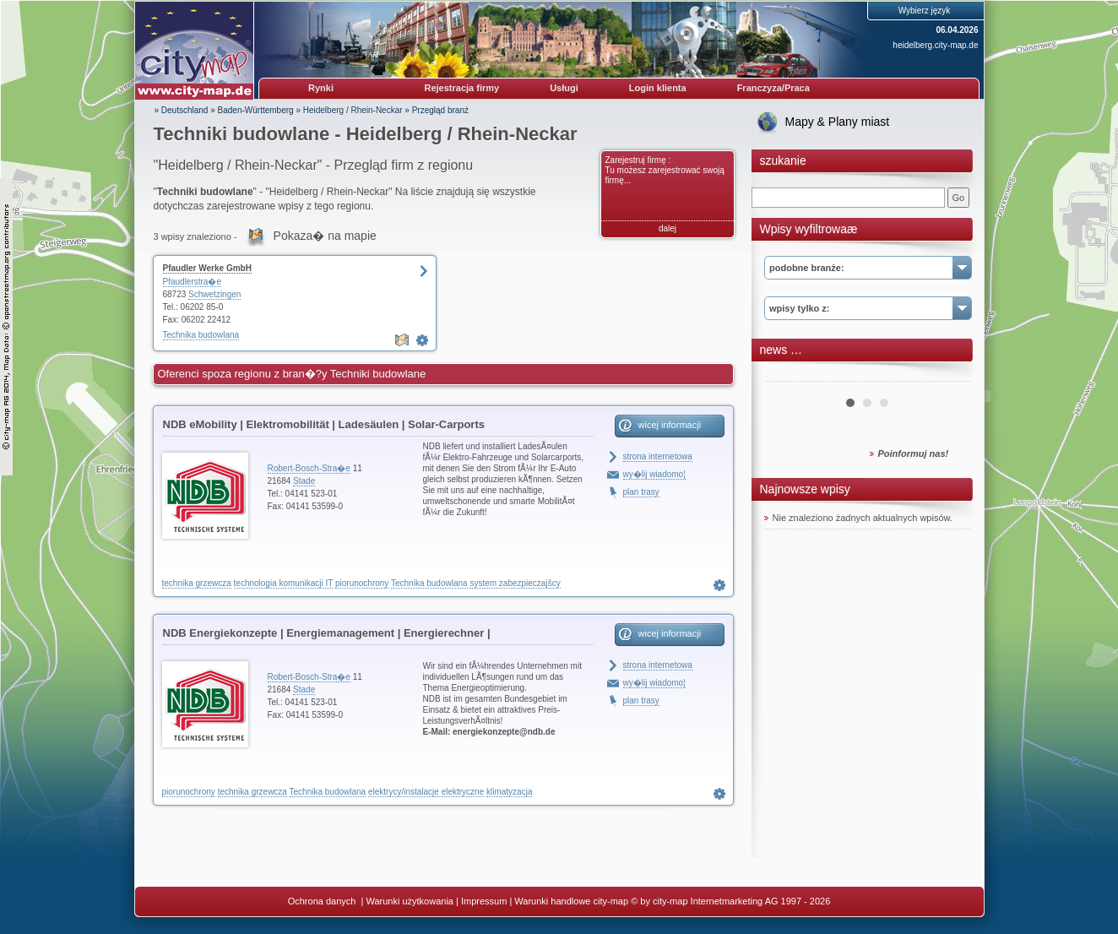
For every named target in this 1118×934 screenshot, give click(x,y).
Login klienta (658, 88)
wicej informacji (670, 425)
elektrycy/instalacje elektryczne (426, 791)
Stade (304, 481)
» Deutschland (182, 110)
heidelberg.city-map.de (935, 45)
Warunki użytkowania (409, 901)
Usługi (564, 88)
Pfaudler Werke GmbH (207, 268)
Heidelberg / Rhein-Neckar (353, 110)
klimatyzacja (509, 791)
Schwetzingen (214, 294)
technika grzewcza (196, 583)
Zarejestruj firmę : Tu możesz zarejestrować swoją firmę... (665, 170)
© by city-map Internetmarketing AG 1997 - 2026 (730, 901)
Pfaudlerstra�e (192, 281)
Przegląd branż (440, 110)
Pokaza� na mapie (325, 235)
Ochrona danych (323, 901)
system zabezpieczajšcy (514, 583)
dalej (667, 228)
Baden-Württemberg (256, 110)
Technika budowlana (201, 334)
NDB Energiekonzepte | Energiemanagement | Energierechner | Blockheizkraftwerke (327, 636)
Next (949, 374)
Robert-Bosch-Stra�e (309, 468)
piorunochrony (361, 583)
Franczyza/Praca (773, 88)
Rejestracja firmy (462, 88)
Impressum (484, 901)
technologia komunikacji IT (284, 583)
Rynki (321, 88)
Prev (786, 374)
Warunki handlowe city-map (571, 901)
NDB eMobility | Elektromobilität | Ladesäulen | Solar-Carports (324, 424)
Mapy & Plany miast (837, 121)
